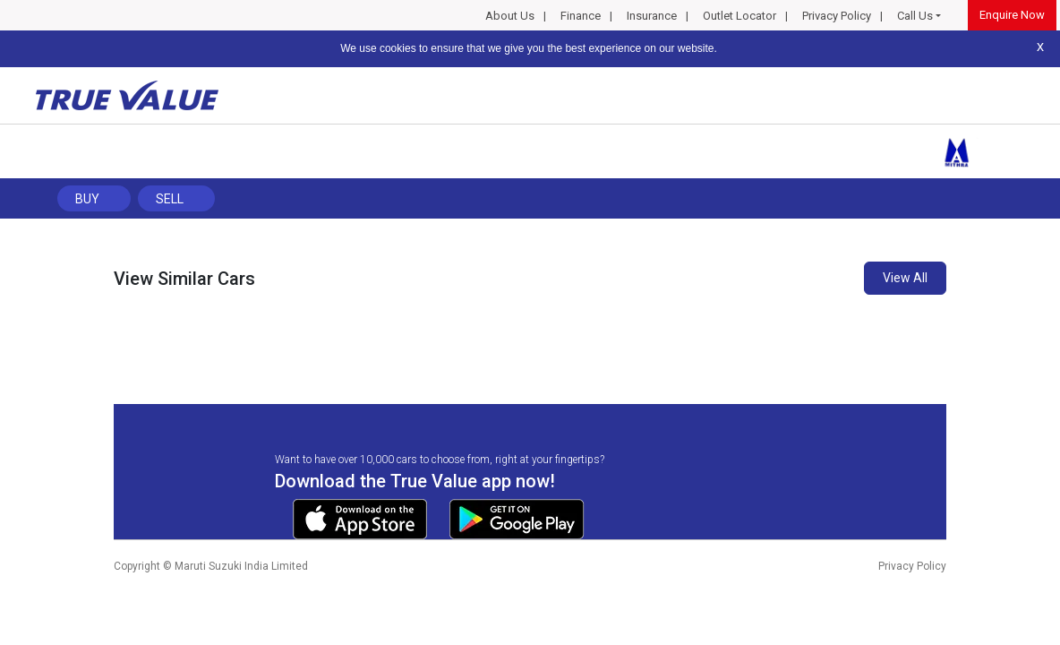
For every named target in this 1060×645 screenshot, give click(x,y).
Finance (580, 15)
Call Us (915, 15)
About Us (509, 15)
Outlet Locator (739, 15)
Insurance (652, 15)
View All (905, 278)
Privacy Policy (836, 15)
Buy (87, 199)
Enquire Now (1012, 15)
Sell (170, 199)
